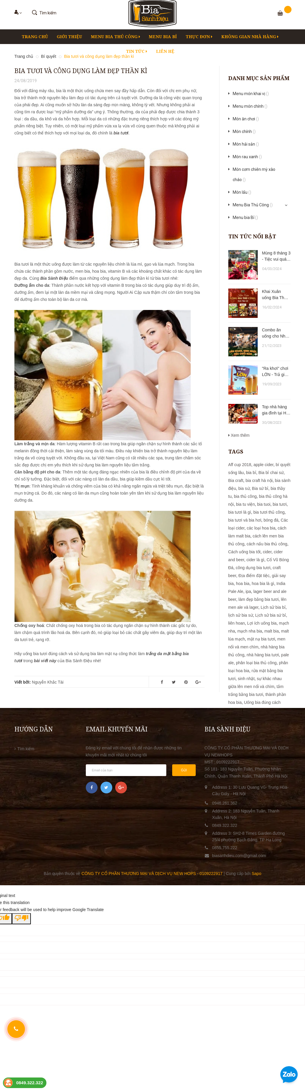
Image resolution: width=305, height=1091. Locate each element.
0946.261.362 (224, 803)
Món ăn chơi (246, 119)
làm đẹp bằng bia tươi (259, 599)
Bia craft (235, 480)
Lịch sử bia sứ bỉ (270, 615)
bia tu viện (245, 504)
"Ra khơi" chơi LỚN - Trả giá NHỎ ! (275, 372)
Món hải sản (246, 144)
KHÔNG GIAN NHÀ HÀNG (250, 36)
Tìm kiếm (25, 748)
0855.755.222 (224, 847)
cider (267, 551)
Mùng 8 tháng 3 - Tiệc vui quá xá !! (276, 256)
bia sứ (244, 488)
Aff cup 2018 (239, 464)
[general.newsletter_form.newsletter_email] (126, 770)
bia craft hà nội (259, 480)
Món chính (244, 131)
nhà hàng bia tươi (263, 654)
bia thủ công (245, 496)
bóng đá (271, 520)
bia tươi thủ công (268, 512)
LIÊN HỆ (165, 51)
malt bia (271, 631)
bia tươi (280, 504)
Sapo (256, 873)
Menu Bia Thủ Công (115, 36)
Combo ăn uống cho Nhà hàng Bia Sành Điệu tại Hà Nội (276, 333)
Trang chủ (35, 36)
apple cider (264, 464)
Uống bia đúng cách (262, 702)
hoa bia (242, 583)
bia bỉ (251, 472)
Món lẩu (242, 192)
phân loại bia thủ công (256, 662)
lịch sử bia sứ (240, 615)
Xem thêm (239, 435)
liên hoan (236, 623)
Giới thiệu (69, 36)
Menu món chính (250, 106)
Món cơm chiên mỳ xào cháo (254, 175)
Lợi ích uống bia (261, 623)
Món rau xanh (247, 157)
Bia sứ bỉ (260, 488)
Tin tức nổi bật (252, 236)
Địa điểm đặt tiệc (254, 575)
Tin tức (136, 51)
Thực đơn (199, 36)
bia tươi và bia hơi (245, 520)
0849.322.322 (224, 825)
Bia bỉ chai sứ (271, 472)
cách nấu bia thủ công (267, 544)
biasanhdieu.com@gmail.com (239, 855)
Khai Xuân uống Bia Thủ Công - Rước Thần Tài (274, 295)
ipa (248, 591)
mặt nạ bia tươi (261, 639)
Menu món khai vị (251, 94)
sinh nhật (246, 678)
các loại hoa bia (261, 528)
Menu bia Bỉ (163, 36)
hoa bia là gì (263, 583)
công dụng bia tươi (253, 567)
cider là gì (255, 559)
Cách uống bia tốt (244, 551)
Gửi (184, 770)
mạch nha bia (249, 631)
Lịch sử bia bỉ (273, 607)
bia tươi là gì (239, 512)
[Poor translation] (21, 918)
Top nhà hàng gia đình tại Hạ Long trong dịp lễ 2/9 (275, 410)
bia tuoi (263, 504)
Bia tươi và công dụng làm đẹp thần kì (80, 71)
